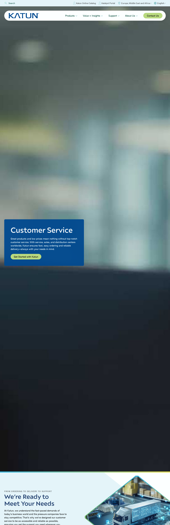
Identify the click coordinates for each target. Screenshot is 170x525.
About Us (131, 15)
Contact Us (153, 15)
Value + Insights (93, 15)
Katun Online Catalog (84, 3)
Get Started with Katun (26, 256)
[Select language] (160, 3)
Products (71, 15)
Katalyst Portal (107, 3)
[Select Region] (135, 3)
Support (114, 15)
